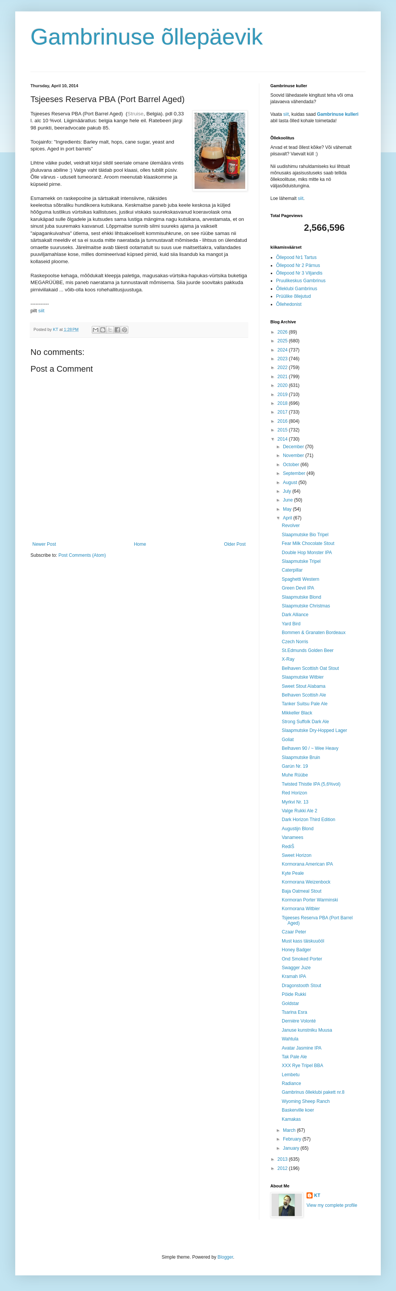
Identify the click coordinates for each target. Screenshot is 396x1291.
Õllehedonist (289, 304)
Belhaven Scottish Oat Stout (310, 668)
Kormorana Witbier (301, 908)
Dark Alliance (295, 614)
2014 (283, 439)
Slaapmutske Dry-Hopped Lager (314, 730)
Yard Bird (291, 623)
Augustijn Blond (297, 828)
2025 (283, 341)
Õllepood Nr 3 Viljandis (299, 273)
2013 (283, 1159)
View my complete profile (332, 1205)
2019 (283, 394)
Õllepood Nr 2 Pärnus (298, 265)
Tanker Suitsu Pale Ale (304, 703)
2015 (283, 430)
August (291, 482)
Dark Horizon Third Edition (308, 819)
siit (41, 310)
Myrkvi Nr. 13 (295, 802)
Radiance (291, 1083)
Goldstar (290, 1003)
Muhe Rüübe (295, 775)
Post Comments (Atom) (82, 555)
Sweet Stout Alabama (304, 686)
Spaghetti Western (300, 579)
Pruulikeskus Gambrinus (301, 280)
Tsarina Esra (294, 1012)
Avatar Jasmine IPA (301, 1048)
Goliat (288, 739)
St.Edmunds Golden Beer (308, 650)
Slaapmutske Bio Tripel (305, 534)
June (288, 500)
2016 (283, 421)
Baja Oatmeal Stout (301, 891)
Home (140, 544)
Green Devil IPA (298, 588)
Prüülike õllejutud (293, 296)
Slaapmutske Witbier (303, 677)
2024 (283, 350)
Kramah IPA (294, 976)
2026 (283, 332)
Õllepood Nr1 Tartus (296, 257)
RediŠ (288, 846)
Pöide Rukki (294, 994)
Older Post (235, 544)
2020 (283, 385)
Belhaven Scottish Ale (304, 695)
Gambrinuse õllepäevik (146, 37)
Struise (136, 114)
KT (317, 1195)
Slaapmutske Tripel (301, 561)
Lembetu (291, 1074)
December (294, 446)
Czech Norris (295, 641)
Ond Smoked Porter (302, 959)
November (294, 455)
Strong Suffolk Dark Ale (305, 721)
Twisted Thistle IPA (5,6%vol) (311, 784)
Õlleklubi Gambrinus (296, 288)
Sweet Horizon (296, 855)
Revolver (291, 525)
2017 (283, 412)
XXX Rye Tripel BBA (302, 1065)
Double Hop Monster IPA (307, 552)
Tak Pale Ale (294, 1056)
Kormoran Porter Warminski (310, 900)
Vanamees (292, 837)
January (291, 1148)
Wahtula (290, 1039)
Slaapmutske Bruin (301, 757)
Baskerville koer (298, 1110)
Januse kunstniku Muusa (307, 1030)
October (291, 464)
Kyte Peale (293, 873)
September (295, 473)
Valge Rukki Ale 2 (299, 810)
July (287, 491)
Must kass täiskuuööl (303, 941)
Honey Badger (296, 949)
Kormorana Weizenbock (306, 882)
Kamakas (291, 1119)
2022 (283, 367)
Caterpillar (292, 570)
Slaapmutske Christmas (306, 606)
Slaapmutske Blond (301, 597)
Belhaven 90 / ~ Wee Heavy (310, 748)
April (288, 518)
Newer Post (44, 544)
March (290, 1130)
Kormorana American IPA (307, 864)
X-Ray (288, 659)
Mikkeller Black (297, 713)
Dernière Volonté (299, 1021)
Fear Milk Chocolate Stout (308, 543)
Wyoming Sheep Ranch (306, 1101)
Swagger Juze (296, 967)
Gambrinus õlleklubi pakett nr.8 (313, 1092)
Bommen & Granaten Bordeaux (313, 632)
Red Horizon (294, 793)
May (288, 509)
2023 (283, 358)
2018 (283, 403)
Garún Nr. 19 (295, 766)
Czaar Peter (294, 932)
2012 (283, 1168)
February (292, 1139)
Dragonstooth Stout (301, 985)
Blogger (225, 1257)
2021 (283, 376)
